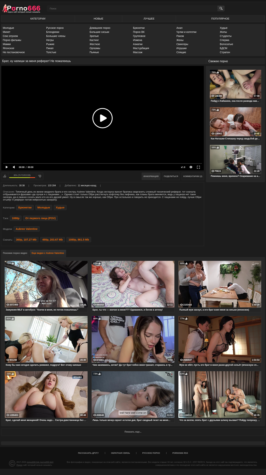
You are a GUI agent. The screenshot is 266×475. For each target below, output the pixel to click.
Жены (179, 40)
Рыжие (50, 44)
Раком (180, 36)
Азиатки (137, 44)
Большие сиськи (99, 31)
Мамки (7, 44)
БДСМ (223, 48)
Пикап (50, 48)
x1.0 (183, 167)
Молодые (8, 27)
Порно (19, 465)
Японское (8, 48)
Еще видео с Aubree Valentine (48, 253)
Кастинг (94, 40)
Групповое (139, 36)
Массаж (137, 52)
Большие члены (55, 36)
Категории (37, 18)
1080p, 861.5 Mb (79, 239)
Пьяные (94, 52)
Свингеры (182, 44)
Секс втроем (10, 36)
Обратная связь (120, 453)
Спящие (181, 52)
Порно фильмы (12, 40)
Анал (179, 27)
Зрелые (94, 36)
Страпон (225, 52)
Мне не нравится (39, 176)
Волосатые (226, 44)
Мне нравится (4, 176)
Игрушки (181, 48)
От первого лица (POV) (40, 218)
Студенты (225, 36)
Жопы (223, 31)
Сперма (224, 40)
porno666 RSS (180, 453)
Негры (50, 40)
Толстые (51, 52)
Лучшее (149, 18)
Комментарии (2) (192, 176)
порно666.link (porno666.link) (40, 462)
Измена (137, 40)
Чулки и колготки (186, 31)
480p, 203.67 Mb (52, 239)
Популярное (220, 18)
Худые (224, 27)
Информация (151, 176)
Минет (6, 31)
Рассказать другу (88, 453)
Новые (98, 18)
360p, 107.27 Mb (26, 239)
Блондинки (52, 31)
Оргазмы (95, 48)
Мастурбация (141, 48)
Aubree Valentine (26, 228)
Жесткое (95, 44)
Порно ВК (139, 31)
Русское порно (55, 27)
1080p (15, 218)
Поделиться (171, 176)
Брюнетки (139, 27)
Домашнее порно (100, 27)
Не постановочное (14, 52)
